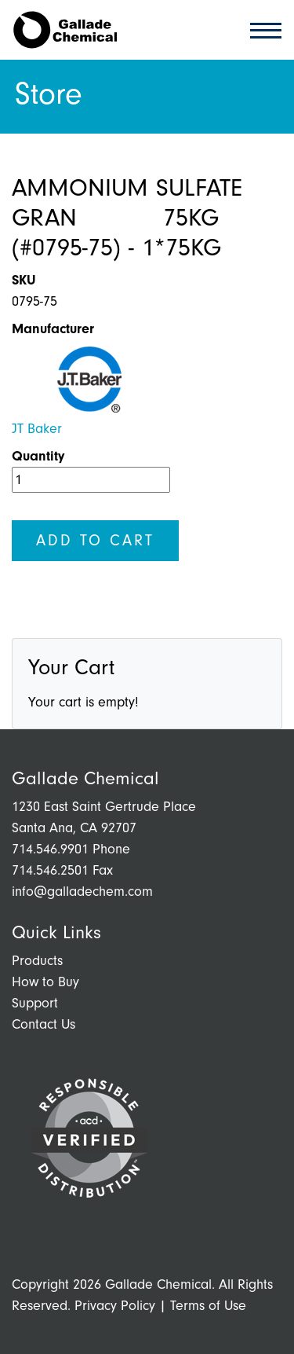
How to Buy (45, 982)
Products (37, 960)
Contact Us (43, 1024)
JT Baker (37, 428)
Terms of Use (208, 1305)
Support (35, 1003)
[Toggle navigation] (261, 29)
